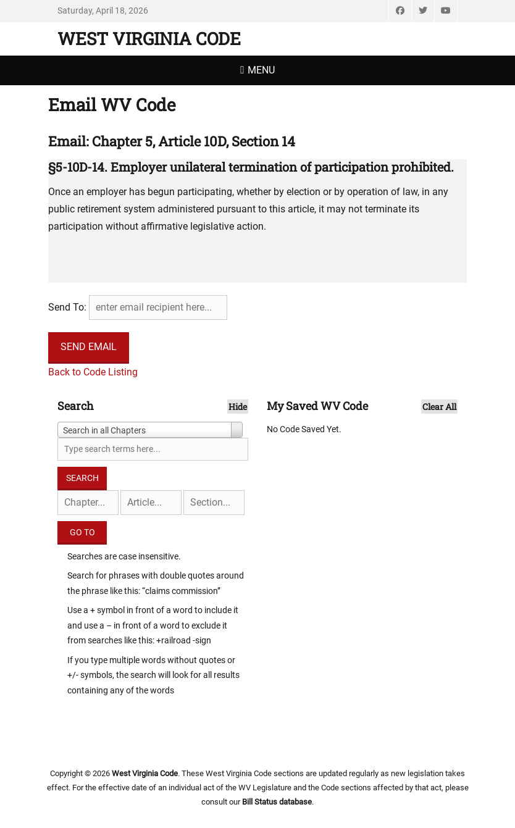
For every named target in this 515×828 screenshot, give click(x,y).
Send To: (67, 307)
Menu (261, 70)
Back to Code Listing (93, 372)
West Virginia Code (149, 38)
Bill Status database (277, 801)
